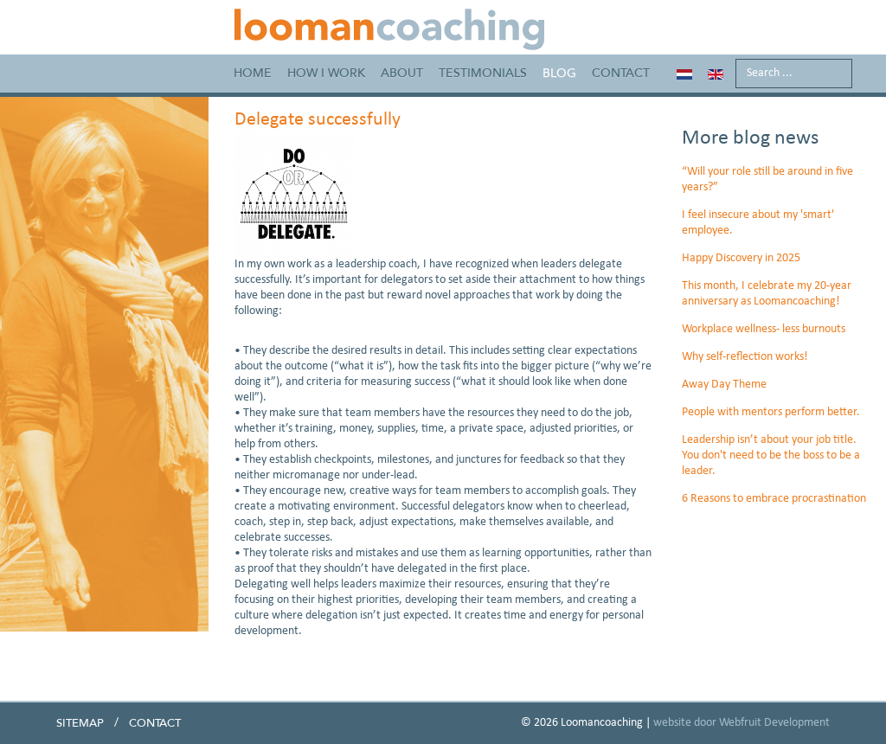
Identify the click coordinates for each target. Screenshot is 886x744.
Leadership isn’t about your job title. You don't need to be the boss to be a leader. (771, 455)
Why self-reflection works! (745, 356)
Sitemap (80, 723)
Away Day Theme (724, 384)
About (402, 73)
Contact (621, 73)
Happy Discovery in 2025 (741, 258)
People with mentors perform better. (771, 412)
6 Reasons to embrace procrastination (774, 498)
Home (253, 73)
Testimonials (483, 73)
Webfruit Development (774, 722)
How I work (326, 73)
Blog (559, 73)
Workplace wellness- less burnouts (763, 329)
